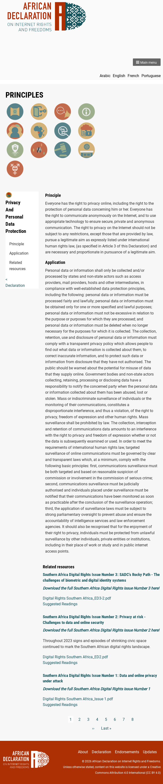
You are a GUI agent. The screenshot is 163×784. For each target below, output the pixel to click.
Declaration (101, 752)
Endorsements (127, 752)
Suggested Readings (60, 604)
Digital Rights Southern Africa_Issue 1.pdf (78, 699)
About (83, 752)
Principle (11, 244)
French (133, 75)
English (119, 75)
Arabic (105, 75)
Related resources (11, 265)
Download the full (58, 689)
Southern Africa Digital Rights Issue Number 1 (111, 689)
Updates (150, 752)
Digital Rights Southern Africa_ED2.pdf (75, 657)
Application (11, 253)
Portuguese (151, 75)
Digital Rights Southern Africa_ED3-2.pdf (77, 598)
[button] (147, 62)
